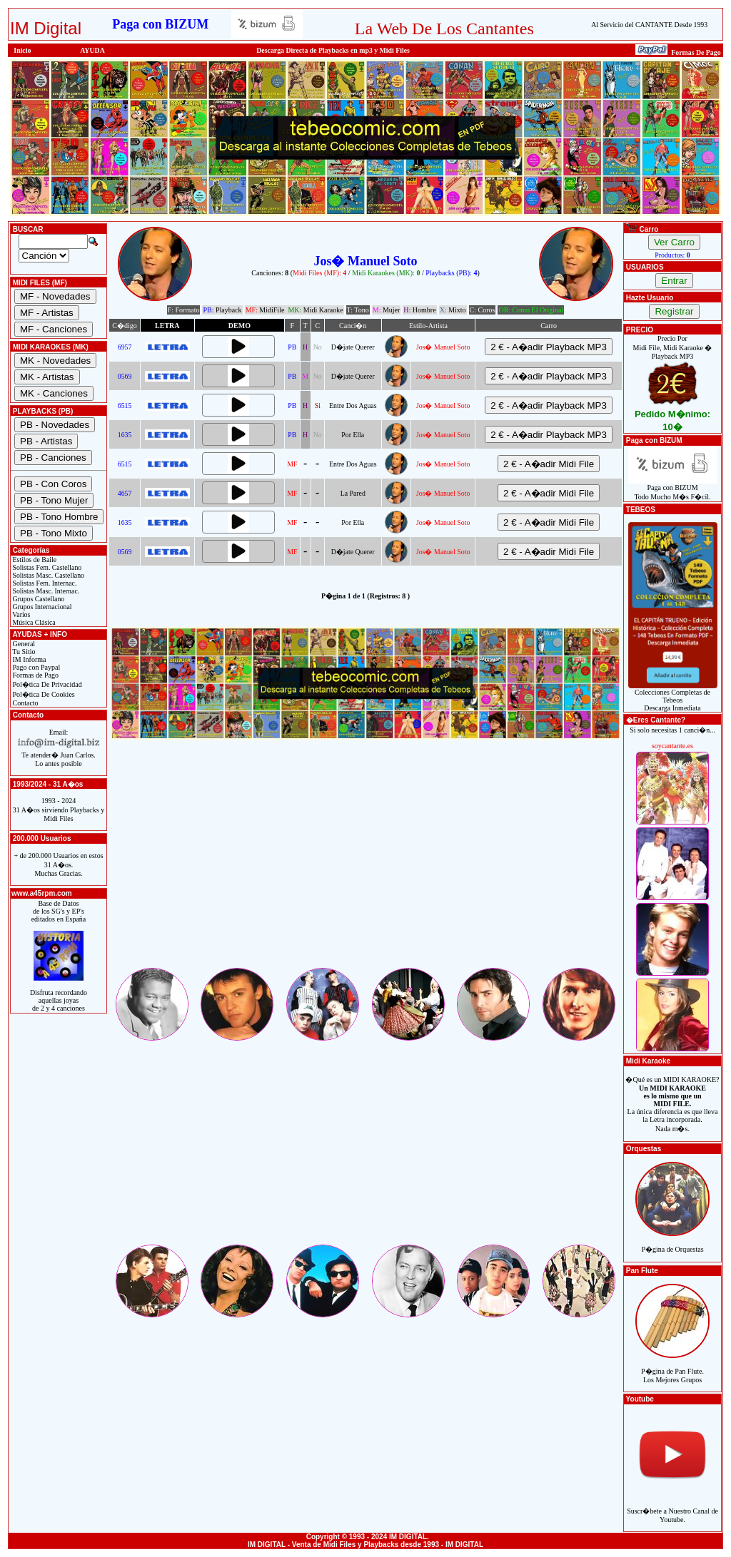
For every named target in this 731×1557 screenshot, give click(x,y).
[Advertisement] (365, 866)
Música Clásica (33, 622)
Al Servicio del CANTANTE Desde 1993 (649, 25)
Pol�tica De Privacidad (46, 684)
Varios (20, 614)
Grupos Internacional (41, 607)
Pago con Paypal (35, 667)
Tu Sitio (23, 651)
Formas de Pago (35, 675)
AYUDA (92, 50)
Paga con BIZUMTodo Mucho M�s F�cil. (672, 489)
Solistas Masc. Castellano (47, 575)
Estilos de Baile (33, 559)
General (23, 644)
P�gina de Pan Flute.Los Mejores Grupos (672, 1368)
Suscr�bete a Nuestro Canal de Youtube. (672, 1507)
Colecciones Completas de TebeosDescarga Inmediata (672, 697)
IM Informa (28, 659)
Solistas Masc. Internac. (45, 591)
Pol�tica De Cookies (43, 694)
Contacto (25, 703)
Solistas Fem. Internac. (43, 583)
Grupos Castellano (37, 599)
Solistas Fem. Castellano (46, 567)
